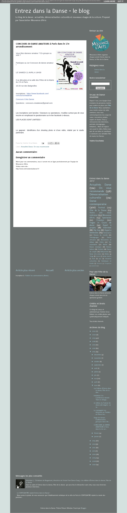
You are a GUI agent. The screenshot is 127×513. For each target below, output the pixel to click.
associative (94, 266)
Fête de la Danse (98, 210)
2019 (94, 338)
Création (100, 220)
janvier (96, 436)
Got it (120, 1)
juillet (96, 372)
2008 (94, 461)
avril (96, 382)
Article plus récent (25, 270)
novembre (98, 358)
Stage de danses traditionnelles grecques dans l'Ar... (102, 420)
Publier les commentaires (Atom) (36, 275)
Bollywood (104, 252)
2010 (94, 454)
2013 (94, 444)
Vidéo (101, 242)
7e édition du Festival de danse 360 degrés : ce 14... (102, 405)
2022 (94, 331)
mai (95, 378)
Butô (93, 258)
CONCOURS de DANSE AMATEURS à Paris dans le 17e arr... (102, 427)
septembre (98, 365)
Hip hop (96, 230)
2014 (94, 441)
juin (95, 375)
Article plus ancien (74, 270)
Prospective (108, 263)
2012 (94, 448)
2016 (94, 348)
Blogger (83, 508)
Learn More (109, 1)
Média (107, 254)
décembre (98, 355)
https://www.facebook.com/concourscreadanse (32, 94)
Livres (98, 256)
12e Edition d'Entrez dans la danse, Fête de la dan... (102, 390)
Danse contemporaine (98, 202)
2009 (94, 458)
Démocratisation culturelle (99, 196)
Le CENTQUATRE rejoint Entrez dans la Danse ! (33, 493)
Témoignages (94, 237)
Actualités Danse (27, 147)
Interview (107, 227)
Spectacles (106, 217)
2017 (94, 345)
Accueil (50, 270)
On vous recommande (41, 147)
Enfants (100, 249)
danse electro (107, 256)
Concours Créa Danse (25, 99)
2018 (94, 341)
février (96, 433)
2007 (94, 464)
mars (96, 385)
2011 (93, 451)
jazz (100, 258)
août (96, 368)
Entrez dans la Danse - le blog (52, 11)
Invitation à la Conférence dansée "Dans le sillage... (101, 397)
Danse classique (95, 247)
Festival (101, 207)
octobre (97, 361)
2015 (94, 352)
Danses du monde (101, 235)
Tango (91, 256)
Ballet (105, 244)
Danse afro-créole (95, 254)
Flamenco (99, 263)
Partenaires (107, 233)
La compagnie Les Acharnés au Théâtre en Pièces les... (102, 412)
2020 (94, 335)
